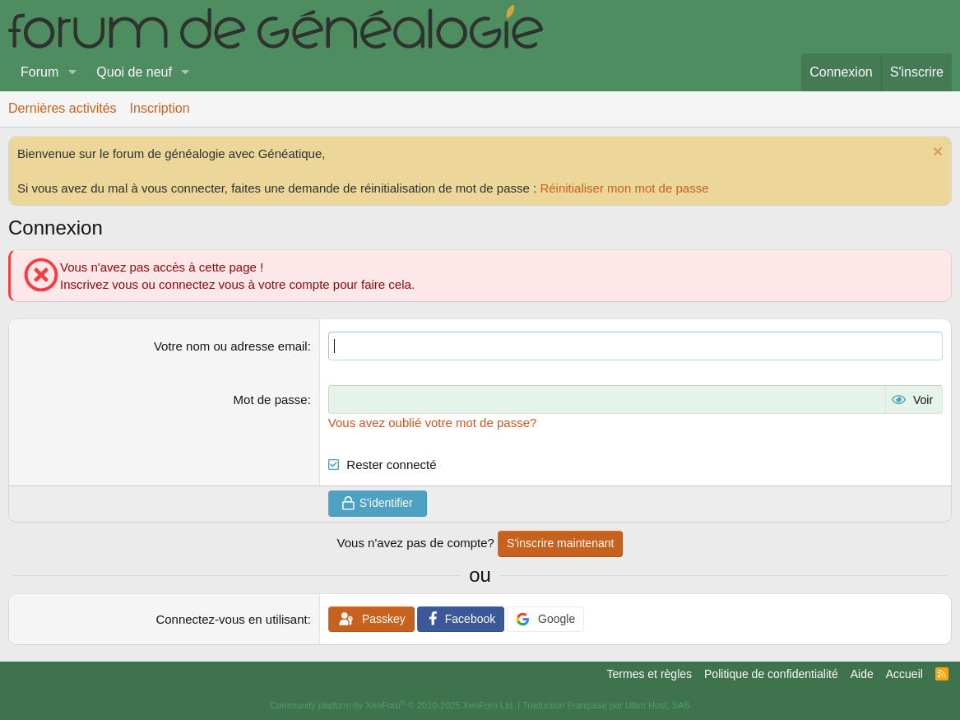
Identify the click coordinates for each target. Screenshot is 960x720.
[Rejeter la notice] (936, 153)
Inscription (160, 108)
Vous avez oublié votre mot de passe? (432, 423)
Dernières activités (62, 108)
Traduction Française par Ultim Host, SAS (606, 705)
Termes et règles (649, 674)
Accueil (904, 674)
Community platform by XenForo (392, 705)
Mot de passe (271, 399)
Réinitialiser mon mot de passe (624, 188)
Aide (862, 674)
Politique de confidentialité (771, 674)
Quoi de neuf (134, 72)
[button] (72, 72)
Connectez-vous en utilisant (231, 619)
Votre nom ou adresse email (231, 346)
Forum (39, 72)
